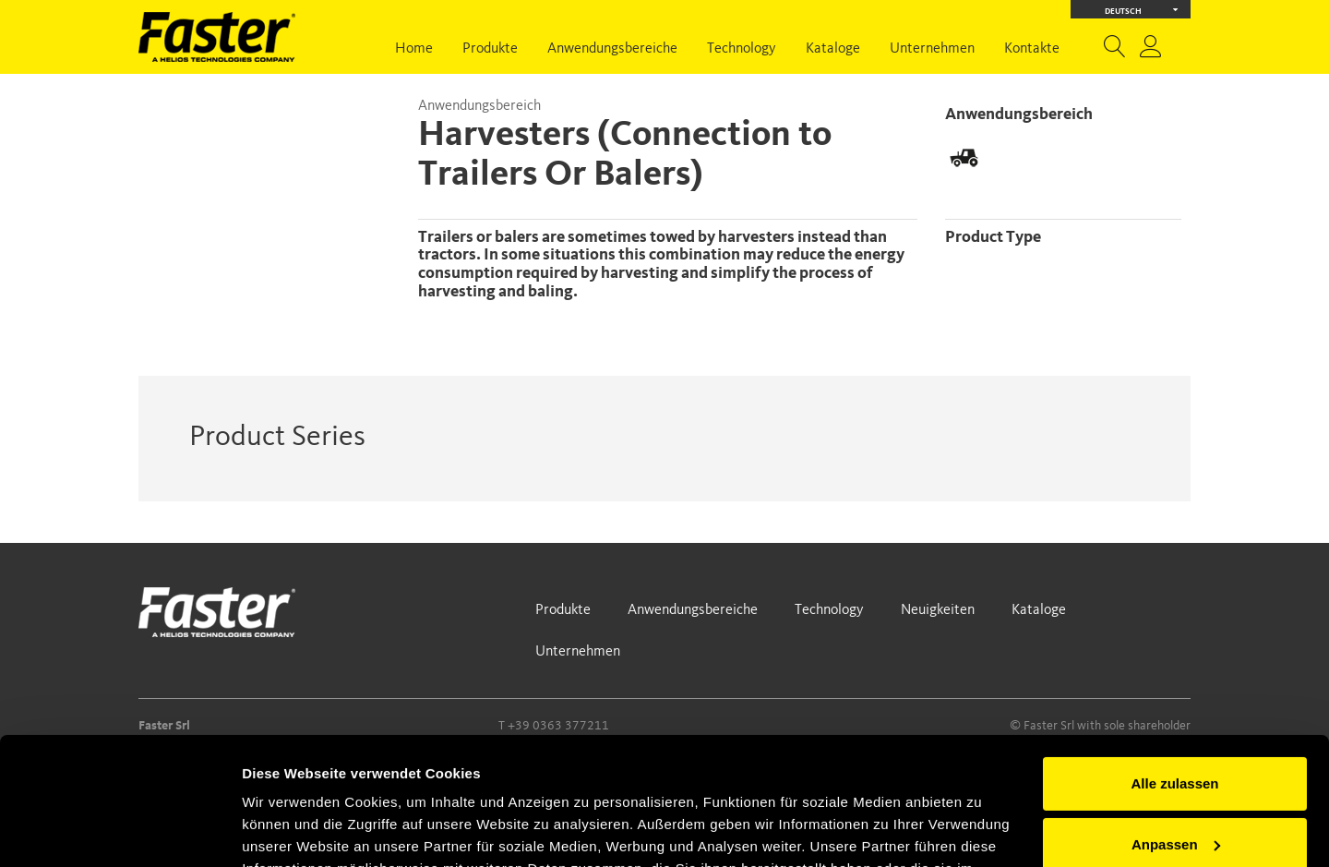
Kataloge (833, 49)
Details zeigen (288, 830)
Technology (741, 49)
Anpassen (1175, 733)
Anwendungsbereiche (612, 49)
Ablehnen (1174, 793)
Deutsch (1142, 10)
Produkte (490, 49)
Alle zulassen (1174, 672)
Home (414, 49)
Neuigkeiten (938, 610)
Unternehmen (932, 49)
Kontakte (1032, 49)
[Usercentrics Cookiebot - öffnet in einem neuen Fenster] (119, 831)
